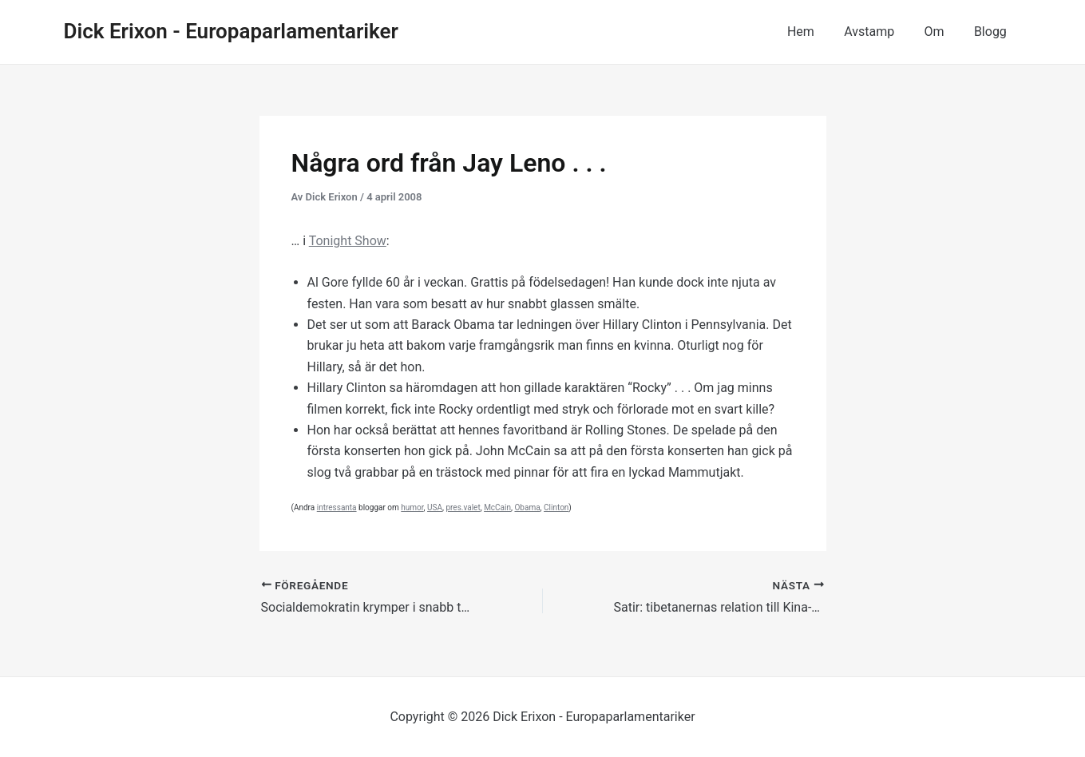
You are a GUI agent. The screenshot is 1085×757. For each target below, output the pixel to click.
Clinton (556, 507)
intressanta (337, 507)
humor (412, 507)
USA (434, 507)
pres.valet (462, 507)
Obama (527, 507)
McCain (497, 507)
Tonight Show (347, 240)
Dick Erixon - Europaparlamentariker (231, 31)
